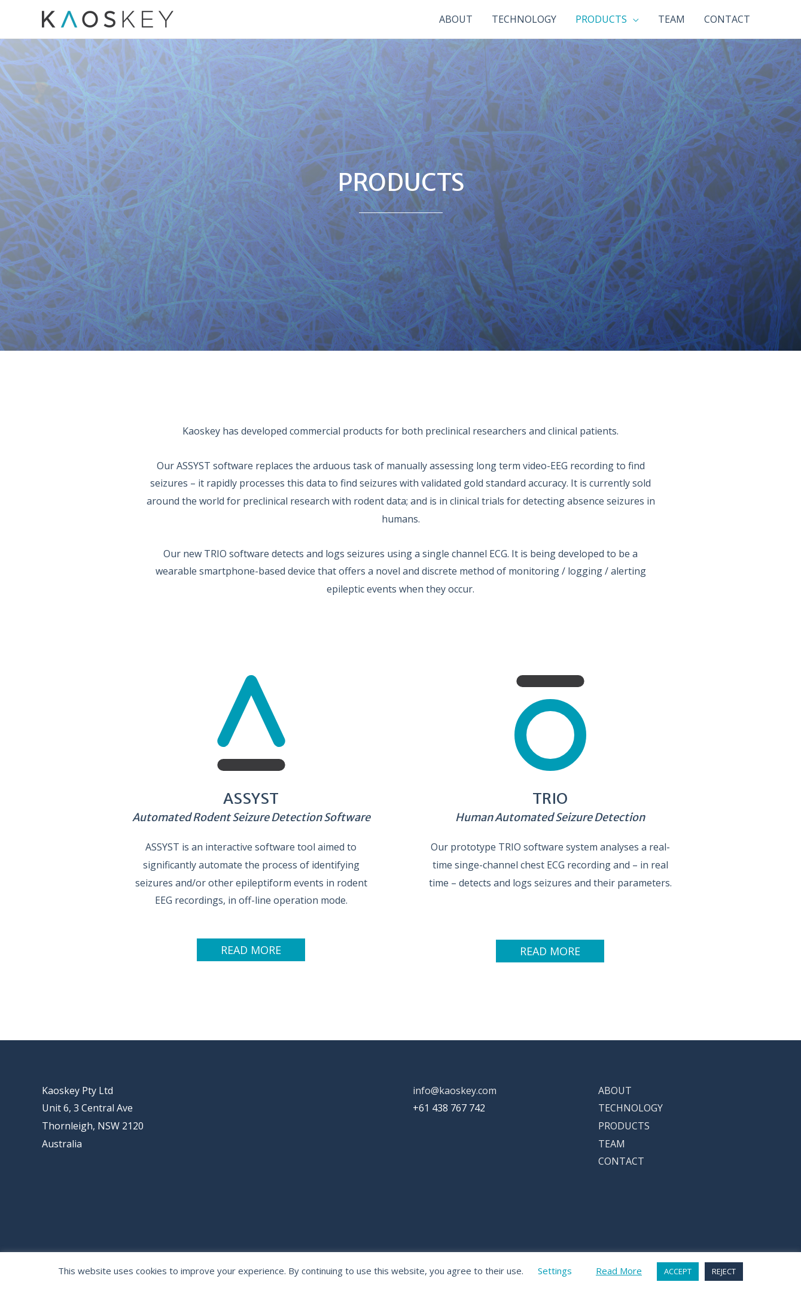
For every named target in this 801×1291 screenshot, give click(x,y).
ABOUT (615, 1090)
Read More (619, 1271)
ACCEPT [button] (678, 1271)
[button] (251, 949)
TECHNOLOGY (630, 1107)
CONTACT (621, 1161)
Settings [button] (555, 1271)
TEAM (611, 1143)
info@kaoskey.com (455, 1090)
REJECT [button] (724, 1271)
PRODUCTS (624, 1125)
